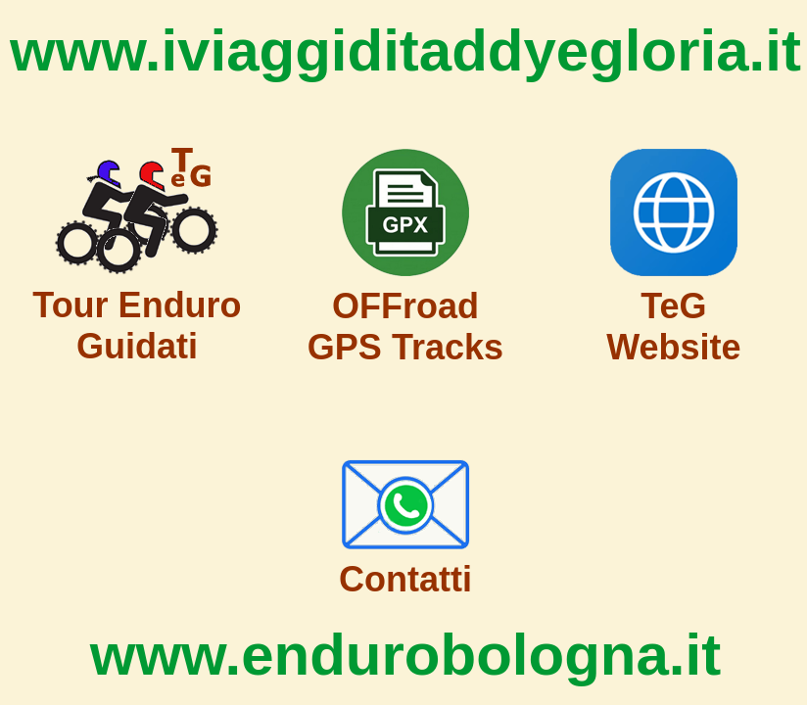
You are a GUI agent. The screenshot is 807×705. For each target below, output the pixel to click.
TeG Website (673, 326)
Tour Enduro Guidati (136, 325)
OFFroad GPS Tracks (405, 326)
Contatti (405, 579)
